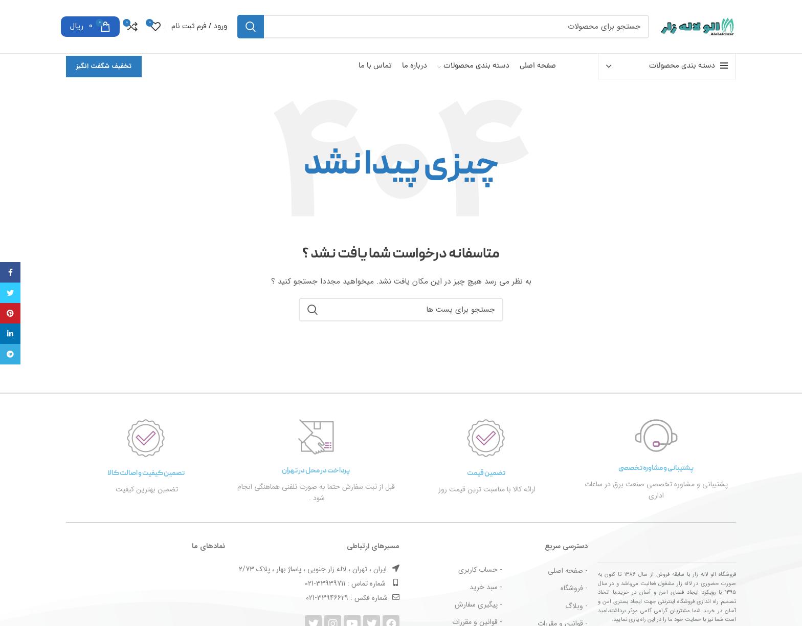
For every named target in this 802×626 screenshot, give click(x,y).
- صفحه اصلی (568, 570)
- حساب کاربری (480, 569)
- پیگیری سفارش (478, 604)
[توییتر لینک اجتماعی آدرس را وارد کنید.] (10, 293)
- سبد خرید (486, 587)
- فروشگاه (574, 588)
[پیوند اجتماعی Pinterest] (10, 313)
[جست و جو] (443, 26)
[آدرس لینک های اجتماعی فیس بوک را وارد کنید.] (10, 272)
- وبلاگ (576, 606)
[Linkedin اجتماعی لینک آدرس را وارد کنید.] (10, 333)
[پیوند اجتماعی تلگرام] (10, 354)
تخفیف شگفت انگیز (103, 66)
